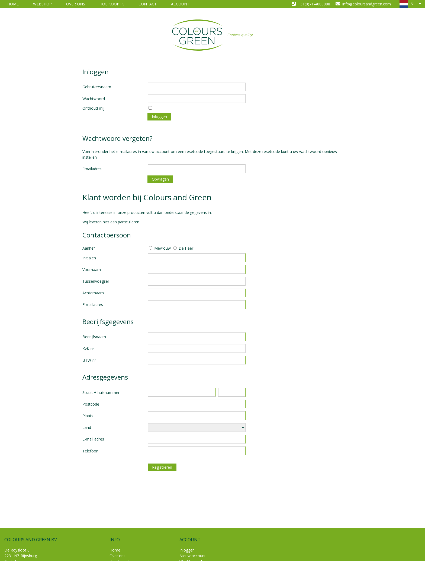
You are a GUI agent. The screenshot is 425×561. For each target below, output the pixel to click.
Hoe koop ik (111, 3)
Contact (148, 3)
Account (180, 3)
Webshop (42, 3)
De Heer (186, 248)
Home (13, 3)
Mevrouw (162, 248)
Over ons (75, 3)
